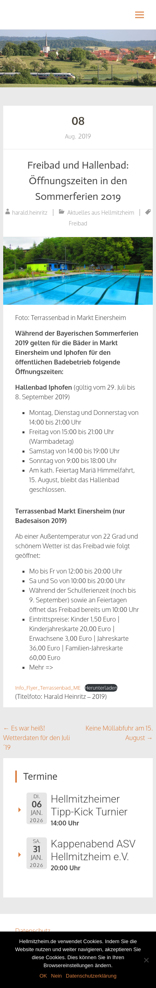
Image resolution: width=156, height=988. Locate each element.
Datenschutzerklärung (91, 976)
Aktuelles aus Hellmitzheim (100, 212)
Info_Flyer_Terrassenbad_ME (48, 687)
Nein (56, 976)
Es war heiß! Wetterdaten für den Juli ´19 (36, 737)
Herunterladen (101, 687)
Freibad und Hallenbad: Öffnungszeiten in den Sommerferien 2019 (78, 181)
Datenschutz (33, 931)
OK (43, 976)
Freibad (78, 223)
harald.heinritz (29, 212)
